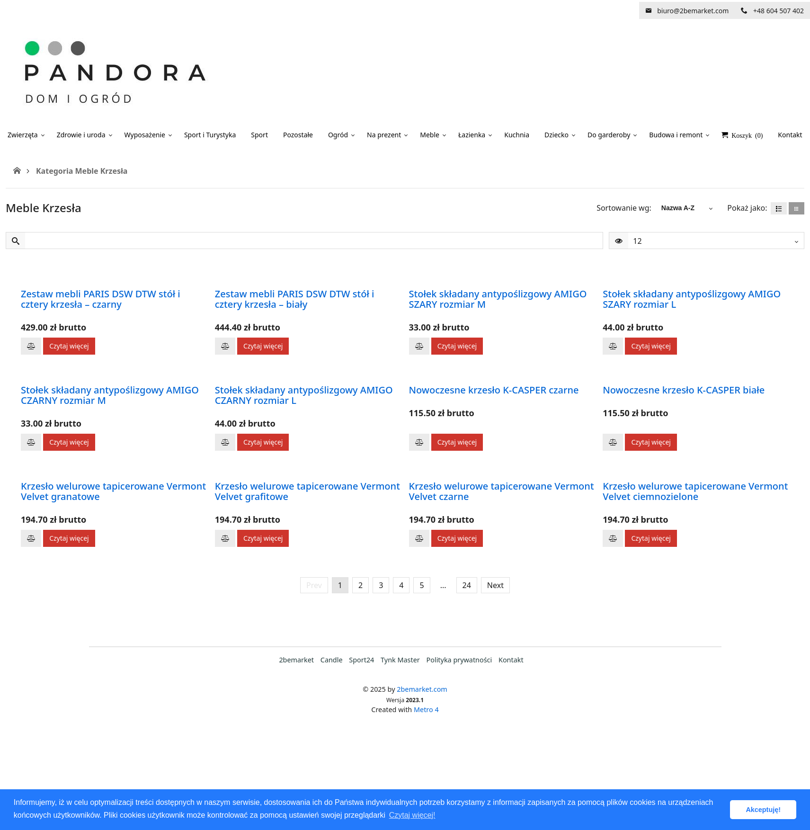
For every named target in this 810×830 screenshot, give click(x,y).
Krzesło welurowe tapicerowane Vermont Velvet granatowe (113, 491)
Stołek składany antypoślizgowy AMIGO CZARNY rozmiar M (110, 395)
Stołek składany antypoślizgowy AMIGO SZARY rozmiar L (692, 299)
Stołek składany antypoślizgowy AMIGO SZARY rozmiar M (498, 299)
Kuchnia (516, 134)
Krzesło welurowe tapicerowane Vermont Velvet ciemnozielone (695, 491)
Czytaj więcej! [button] (412, 815)
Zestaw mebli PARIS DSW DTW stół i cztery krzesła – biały (294, 299)
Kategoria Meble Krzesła (81, 171)
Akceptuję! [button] (763, 809)
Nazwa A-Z (677, 208)
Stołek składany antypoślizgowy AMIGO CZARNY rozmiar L (304, 395)
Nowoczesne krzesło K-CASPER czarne (494, 390)
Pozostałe (298, 134)
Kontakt (511, 659)
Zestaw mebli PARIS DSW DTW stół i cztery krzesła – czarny (100, 299)
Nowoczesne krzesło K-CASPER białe (684, 390)
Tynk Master (400, 659)
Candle (331, 659)
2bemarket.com (422, 689)
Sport (259, 134)
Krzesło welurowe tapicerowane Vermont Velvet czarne (501, 491)
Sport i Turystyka (210, 134)
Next (495, 585)
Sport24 (361, 659)
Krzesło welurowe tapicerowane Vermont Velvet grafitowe (307, 491)
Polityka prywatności (459, 659)
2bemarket (296, 659)
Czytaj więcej (69, 345)
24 (467, 585)
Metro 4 (426, 709)
